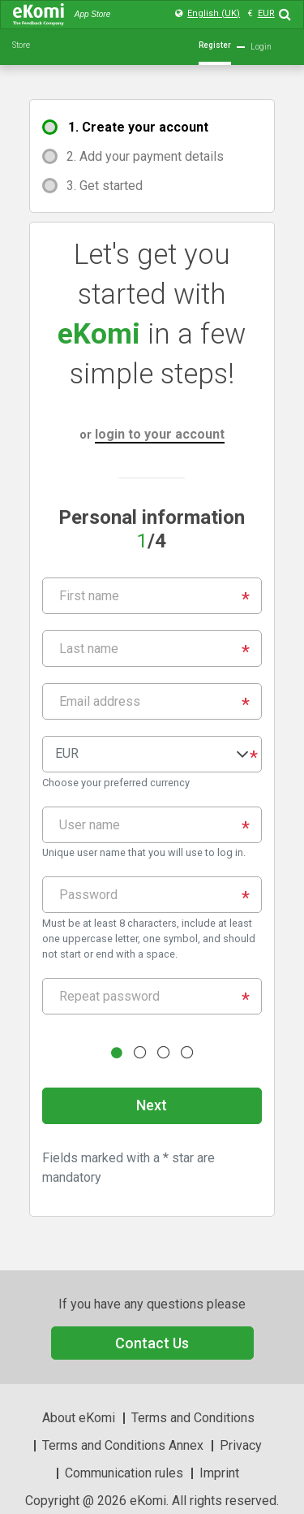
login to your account (160, 434)
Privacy (241, 1445)
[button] (152, 754)
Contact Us (152, 1343)
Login (261, 46)
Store (21, 45)
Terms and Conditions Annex (122, 1445)
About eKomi (78, 1417)
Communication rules (124, 1473)
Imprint (219, 1473)
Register (215, 45)
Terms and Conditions (193, 1417)
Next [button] (151, 1105)
